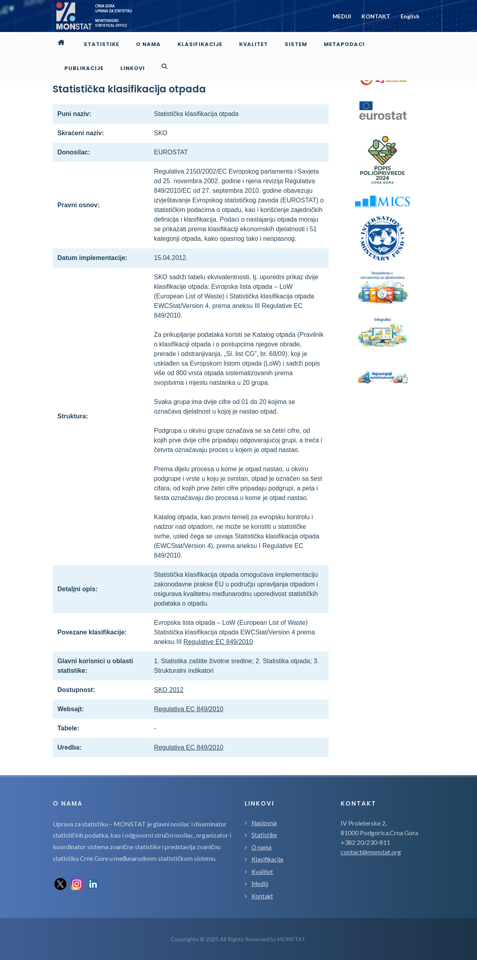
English (410, 16)
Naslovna (264, 822)
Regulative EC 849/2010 (218, 641)
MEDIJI (342, 16)
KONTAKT (375, 16)
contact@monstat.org (371, 852)
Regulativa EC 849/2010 (188, 709)
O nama (261, 847)
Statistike (264, 834)
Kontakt (262, 896)
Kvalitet (262, 871)
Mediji (259, 883)
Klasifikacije (267, 859)
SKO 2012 (169, 689)
